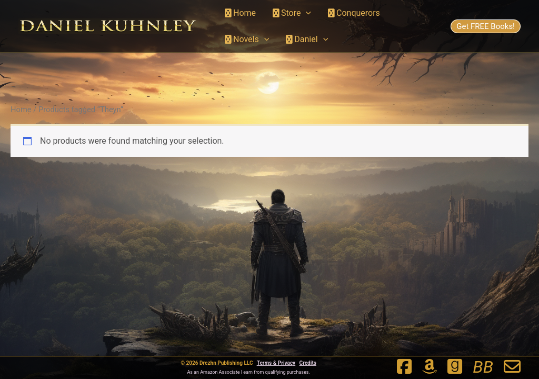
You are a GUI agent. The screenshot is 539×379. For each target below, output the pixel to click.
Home (240, 13)
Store (292, 13)
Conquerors (354, 13)
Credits (308, 363)
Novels (247, 39)
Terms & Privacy (276, 363)
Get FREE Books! (485, 26)
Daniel (307, 39)
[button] (306, 13)
